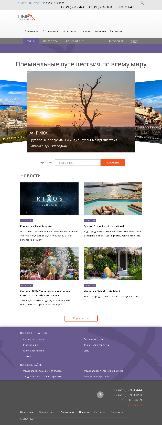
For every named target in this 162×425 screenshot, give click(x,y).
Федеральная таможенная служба (42, 370)
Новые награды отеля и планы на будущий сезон (113, 272)
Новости (85, 31)
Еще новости (81, 318)
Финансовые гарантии (97, 344)
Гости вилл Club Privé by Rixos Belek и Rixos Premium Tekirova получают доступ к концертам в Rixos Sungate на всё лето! (49, 211)
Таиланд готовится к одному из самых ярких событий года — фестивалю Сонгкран (49, 276)
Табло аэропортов (33, 350)
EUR (56, 3)
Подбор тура (50, 41)
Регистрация (116, 41)
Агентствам (70, 31)
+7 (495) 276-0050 (100, 7)
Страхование (30, 344)
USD (43, 3)
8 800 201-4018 (126, 7)
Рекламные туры (93, 339)
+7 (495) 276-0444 (72, 7)
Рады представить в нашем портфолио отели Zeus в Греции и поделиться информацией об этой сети (113, 209)
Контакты (100, 31)
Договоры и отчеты (34, 339)
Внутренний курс (28, 3)
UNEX (26, 17)
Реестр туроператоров (97, 376)
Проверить (113, 162)
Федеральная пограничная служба (103, 370)
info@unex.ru (135, 404)
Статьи (27, 356)
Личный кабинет (74, 41)
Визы (87, 350)
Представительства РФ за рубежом (43, 376)
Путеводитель (51, 31)
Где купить (116, 31)
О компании (31, 31)
